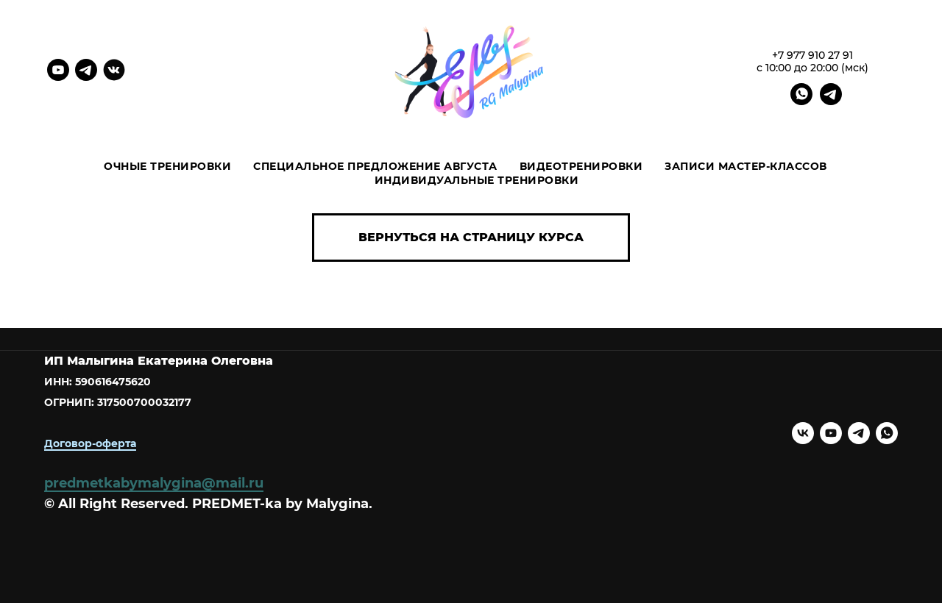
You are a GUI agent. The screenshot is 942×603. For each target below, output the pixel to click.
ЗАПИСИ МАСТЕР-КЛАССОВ (746, 166)
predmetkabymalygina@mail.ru (153, 483)
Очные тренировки (167, 166)
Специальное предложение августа (375, 166)
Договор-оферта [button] (90, 443)
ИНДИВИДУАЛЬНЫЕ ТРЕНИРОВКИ (477, 180)
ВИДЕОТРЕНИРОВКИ (581, 166)
